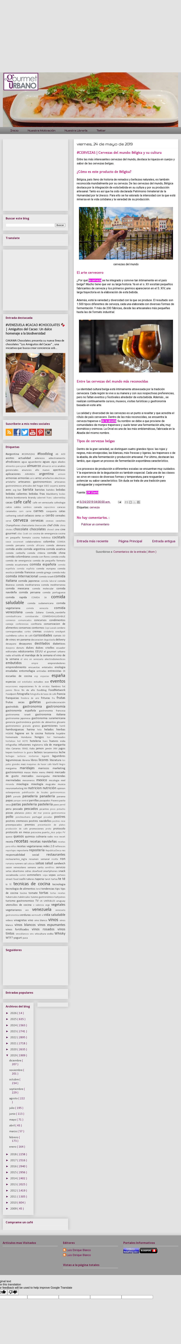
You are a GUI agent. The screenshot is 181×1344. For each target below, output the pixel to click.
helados (50, 729)
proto (49, 829)
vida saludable (54, 915)
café (28, 502)
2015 (13, 1172)
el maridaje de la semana (37, 655)
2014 (13, 1178)
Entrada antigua (163, 541)
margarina (13, 768)
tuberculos (12, 897)
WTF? (9, 937)
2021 (13, 1043)
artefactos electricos (53, 478)
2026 (13, 1013)
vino (31, 920)
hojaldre (60, 733)
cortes (28, 632)
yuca (25, 938)
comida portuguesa (54, 592)
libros (35, 760)
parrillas (34, 800)
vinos (54, 920)
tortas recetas (57, 893)
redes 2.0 (49, 846)
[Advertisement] (33, 33)
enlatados (48, 667)
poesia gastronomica (54, 813)
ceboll (20, 516)
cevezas (51, 521)
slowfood (37, 871)
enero (13, 1146)
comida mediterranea (53, 585)
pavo (57, 804)
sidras (28, 871)
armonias (12, 478)
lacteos (39, 752)
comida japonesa (29, 580)
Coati (26, 534)
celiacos (29, 515)
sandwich (59, 863)
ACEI (63, 454)
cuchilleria (12, 635)
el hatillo (17, 655)
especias (12, 681)
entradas (42, 671)
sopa (46, 875)
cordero (61, 628)
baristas (40, 489)
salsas (40, 863)
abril (12, 1125)
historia (50, 733)
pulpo (59, 832)
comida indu (58, 572)
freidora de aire (31, 698)
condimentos (57, 620)
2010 (13, 1202)
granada (27, 726)
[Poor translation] (13, 1292)
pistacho (61, 809)
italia (32, 748)
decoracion (37, 640)
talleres (30, 879)
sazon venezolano (17, 867)
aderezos (42, 458)
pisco (53, 809)
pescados (32, 809)
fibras (17, 690)
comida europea (46, 568)
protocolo (59, 828)
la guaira (29, 752)
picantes (45, 809)
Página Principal (130, 541)
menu (42, 772)
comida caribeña (16, 553)
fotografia (23, 694)
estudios (39, 682)
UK (42, 901)
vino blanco (41, 920)
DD (63, 636)
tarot (48, 879)
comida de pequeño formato (49, 560)
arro (32, 478)
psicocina (36, 832)
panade (17, 797)
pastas (16, 804)
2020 (13, 1049)
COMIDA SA (41, 597)
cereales (60, 515)
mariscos (45, 768)
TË (11, 884)
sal (25, 863)
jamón (49, 748)
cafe (18, 502)
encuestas (35, 667)
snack (61, 871)
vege (48, 905)
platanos (20, 813)
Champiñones (13, 525)
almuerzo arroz (50, 466)
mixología (38, 784)
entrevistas (55, 671)
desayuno (12, 644)
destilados (44, 643)
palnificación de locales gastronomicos (43, 792)
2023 (13, 1031)
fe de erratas (43, 686)
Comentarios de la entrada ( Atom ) (134, 551)
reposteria (23, 850)
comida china (56, 553)
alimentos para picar (16, 466)
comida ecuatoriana (18, 565)
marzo (13, 1131)
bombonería (21, 497)
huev (46, 741)
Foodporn (11, 694)
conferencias (23, 624)
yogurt (18, 937)
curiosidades (43, 635)
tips (58, 888)
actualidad (26, 458)
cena (38, 515)
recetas (21, 841)
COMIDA (61, 542)
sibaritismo (18, 871)
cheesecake (41, 525)
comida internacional (22, 576)
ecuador (60, 648)
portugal (38, 817)
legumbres (58, 756)
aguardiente (35, 462)
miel (63, 780)
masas (28, 772)
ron (62, 859)
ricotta (55, 859)
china (62, 525)
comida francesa (25, 572)
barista (29, 490)
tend (38, 889)
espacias (46, 676)
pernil (62, 805)
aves (9, 489)
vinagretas (21, 920)
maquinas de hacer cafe (40, 764)
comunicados (26, 620)
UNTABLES (50, 901)
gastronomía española (22, 710)
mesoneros (29, 780)
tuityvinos (59, 897)
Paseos (55, 800)
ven (28, 910)
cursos (57, 635)
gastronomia (34, 706)
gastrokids (14, 706)
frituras (46, 698)
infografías (12, 745)
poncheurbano (24, 817)
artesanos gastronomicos (36, 481)
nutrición (50, 788)
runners (19, 863)
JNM (56, 749)
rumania (10, 864)
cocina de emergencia (45, 533)
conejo (11, 624)
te (60, 879)
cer (43, 516)
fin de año (29, 690)
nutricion (35, 788)
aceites (12, 458)
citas (20, 534)
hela (40, 730)
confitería (37, 624)
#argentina (14, 454)
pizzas (10, 812)
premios (31, 824)
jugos (62, 748)
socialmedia (12, 875)
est (20, 682)
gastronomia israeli (20, 714)
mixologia (23, 784)
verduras (25, 915)
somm (23, 875)
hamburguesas (16, 729)
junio (12, 1113)
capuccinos (50, 507)
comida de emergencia (19, 560)
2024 (13, 1025)
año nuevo (44, 470)
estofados (28, 682)
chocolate (21, 529)
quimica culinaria (36, 836)
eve (47, 682)
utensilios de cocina (19, 904)
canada (39, 507)
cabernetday (59, 498)
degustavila (50, 640)
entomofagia (28, 671)
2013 (13, 1184)
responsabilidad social (26, 854)
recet (62, 836)
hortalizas (11, 741)
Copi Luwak (51, 628)
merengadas (44, 776)
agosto (13, 1098)
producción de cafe (17, 829)
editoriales (12, 651)
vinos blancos (26, 925)
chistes (9, 530)
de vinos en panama (18, 639)
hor (50, 737)
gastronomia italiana (50, 714)
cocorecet (19, 542)
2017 (13, 1160)
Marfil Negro (59, 764)
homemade (13, 737)
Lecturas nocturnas (29, 756)
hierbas (60, 729)
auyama (54, 486)
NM (26, 788)
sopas (53, 875)
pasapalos (45, 800)
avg (15, 490)
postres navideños (40, 821)
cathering (11, 516)
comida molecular (44, 588)
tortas (44, 893)
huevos (54, 741)
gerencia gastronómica (19, 722)
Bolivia (10, 497)
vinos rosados (44, 929)
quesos (19, 836)
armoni (61, 474)
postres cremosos (17, 821)
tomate (34, 893)
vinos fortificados (19, 929)
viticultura (41, 934)
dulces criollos (46, 647)
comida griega (44, 572)
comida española (44, 564)
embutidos (19, 663)
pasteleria (30, 804)
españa (58, 675)
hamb (62, 726)
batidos (51, 490)
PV (64, 832)
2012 (13, 1190)
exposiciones (27, 686)
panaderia (31, 796)
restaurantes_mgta (17, 859)
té (63, 879)
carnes (40, 511)
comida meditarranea (28, 585)
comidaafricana (15, 616)
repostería (37, 850)
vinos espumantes (51, 925)
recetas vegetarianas (30, 846)
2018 (13, 1154)
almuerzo (34, 466)
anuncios (28, 470)
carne (30, 511)
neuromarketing (15, 788)
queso (9, 836)
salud (49, 863)
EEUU (39, 651)
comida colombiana (18, 556)
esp (37, 676)
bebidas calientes (17, 493)
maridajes (29, 768)
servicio (60, 867)
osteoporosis (14, 792)
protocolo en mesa (18, 832)
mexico (42, 780)
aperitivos (59, 470)
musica (61, 784)
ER (64, 671)
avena (62, 486)
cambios (28, 507)
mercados (28, 776)
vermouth (36, 915)
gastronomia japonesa (19, 718)
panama (61, 796)
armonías (24, 478)
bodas (62, 494)
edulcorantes (26, 651)
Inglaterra (38, 745)
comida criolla (58, 557)
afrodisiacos (13, 461)
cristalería (50, 632)
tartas (54, 879)
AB (58, 454)
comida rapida (18, 597)
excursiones (12, 686)
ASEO (47, 486)
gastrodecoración (55, 702)
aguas (47, 461)
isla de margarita (54, 744)
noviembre (16, 1070)
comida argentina (34, 549)
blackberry (52, 494)
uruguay (60, 901)
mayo (13, 1119)
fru (54, 698)
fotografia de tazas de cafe (43, 694)
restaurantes (55, 855)
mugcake (52, 784)
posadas (49, 817)
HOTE (26, 741)
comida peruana (16, 545)
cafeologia (59, 502)
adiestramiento (57, 458)
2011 (13, 1196)
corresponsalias (15, 631)
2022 (13, 1037)
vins (32, 934)
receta (10, 841)
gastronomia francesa (52, 711)
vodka (50, 934)
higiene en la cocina (30, 733)
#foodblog (46, 454)
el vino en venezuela (33, 659)
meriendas (59, 776)
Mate (35, 772)
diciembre (15, 1060)
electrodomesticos (55, 659)
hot (19, 741)
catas (62, 511)
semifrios (50, 867)
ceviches (60, 521)
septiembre (16, 1089)
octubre (14, 1079)
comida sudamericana (42, 603)
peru (9, 809)
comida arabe (14, 549)
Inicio (14, 130)
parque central (21, 801)
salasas (31, 864)
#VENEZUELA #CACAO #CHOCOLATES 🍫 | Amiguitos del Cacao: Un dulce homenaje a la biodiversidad (35, 329)
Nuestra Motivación (41, 130)
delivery (60, 639)
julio (12, 1108)
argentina (48, 474)
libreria (26, 760)
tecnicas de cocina (32, 884)
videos (10, 920)
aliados (61, 462)
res (63, 850)
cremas (38, 631)
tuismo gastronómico (42, 897)
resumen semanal (40, 859)
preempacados (15, 825)
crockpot (60, 631)
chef (50, 525)
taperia (40, 879)
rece (56, 837)
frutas (61, 698)
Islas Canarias (14, 748)
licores (44, 760)
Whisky (59, 933)
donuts (21, 648)
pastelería (46, 804)
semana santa (36, 867)
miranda (11, 784)
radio (50, 836)
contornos (38, 627)
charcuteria (28, 525)
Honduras (28, 737)
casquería (52, 511)
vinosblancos (23, 934)
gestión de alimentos (44, 722)
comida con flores (41, 557)
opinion (61, 788)
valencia (40, 905)
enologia (60, 667)
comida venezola (40, 608)
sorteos (61, 875)
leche (62, 752)
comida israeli (46, 576)
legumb (47, 756)
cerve (9, 521)
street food (12, 879)
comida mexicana (19, 588)
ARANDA (32, 474)
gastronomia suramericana (48, 718)
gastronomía (55, 706)
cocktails (58, 537)
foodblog (42, 690)
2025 (13, 1019)
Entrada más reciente (92, 541)
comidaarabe (33, 616)
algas (54, 462)
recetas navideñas (44, 841)
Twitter (101, 130)
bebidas (60, 489)
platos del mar (34, 813)
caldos (18, 507)
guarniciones (51, 725)
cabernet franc (45, 498)
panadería (48, 796)
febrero (14, 1137)
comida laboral (49, 581)
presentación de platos (51, 825)
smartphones (50, 871)
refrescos (60, 846)
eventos (57, 681)
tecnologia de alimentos (21, 888)
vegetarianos (15, 910)
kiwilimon (18, 752)
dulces (31, 647)
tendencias (48, 888)
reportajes (11, 850)
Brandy (32, 497)
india (62, 741)
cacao (10, 502)
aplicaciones (15, 474)
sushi (22, 879)
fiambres (56, 686)
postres (59, 817)
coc (31, 534)
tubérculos (24, 897)
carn (22, 511)
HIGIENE (10, 734)
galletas (37, 702)
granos (37, 726)
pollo (11, 817)
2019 (13, 1055)
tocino (24, 893)
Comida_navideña (55, 612)
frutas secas (17, 702)
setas (9, 871)
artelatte (12, 482)
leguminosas (14, 760)
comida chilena (37, 553)
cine (57, 529)
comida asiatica (55, 549)
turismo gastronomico (20, 900)
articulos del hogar (33, 486)
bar (20, 490)
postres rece (58, 821)
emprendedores (56, 663)
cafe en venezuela (43, 502)
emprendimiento (17, 667)
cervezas (38, 520)
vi (43, 915)
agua (24, 462)
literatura (56, 760)
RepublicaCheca (54, 850)
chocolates (38, 529)
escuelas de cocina (20, 676)
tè (7, 884)
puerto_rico (49, 832)
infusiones (25, 744)
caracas (61, 507)
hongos (41, 737)
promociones (37, 829)
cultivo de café (26, 636)
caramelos (12, 511)
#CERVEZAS (29, 454)
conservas (25, 627)
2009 (13, 1208)
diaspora (11, 648)
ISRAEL (25, 749)
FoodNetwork (56, 690)
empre (40, 663)
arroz (38, 478)
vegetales (58, 905)
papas (10, 800)
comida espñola (26, 569)
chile (56, 525)
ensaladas (12, 671)
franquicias (13, 698)
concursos (41, 620)
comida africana (36, 545)
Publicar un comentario (95, 524)
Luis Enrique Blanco (79, 1250)
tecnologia (58, 884)
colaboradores (34, 542)
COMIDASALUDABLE (53, 616)
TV (37, 900)
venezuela (43, 909)
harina (32, 729)
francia (61, 694)
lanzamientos (51, 752)
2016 (13, 1166)
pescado (18, 809)
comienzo (12, 620)
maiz (24, 764)
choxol (51, 530)
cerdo (50, 515)
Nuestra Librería (76, 130)
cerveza (95, 507)
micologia (55, 780)
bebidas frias (37, 493)
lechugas (11, 756)
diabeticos (59, 643)
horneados (59, 737)
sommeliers (34, 875)
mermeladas (14, 780)
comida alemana (55, 545)
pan (9, 796)
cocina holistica (42, 537)
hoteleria (36, 741)
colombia (50, 541)
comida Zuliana (35, 612)
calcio (10, 507)
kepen (9, 752)
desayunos (27, 643)
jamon (40, 748)
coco (9, 542)
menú (50, 772)
